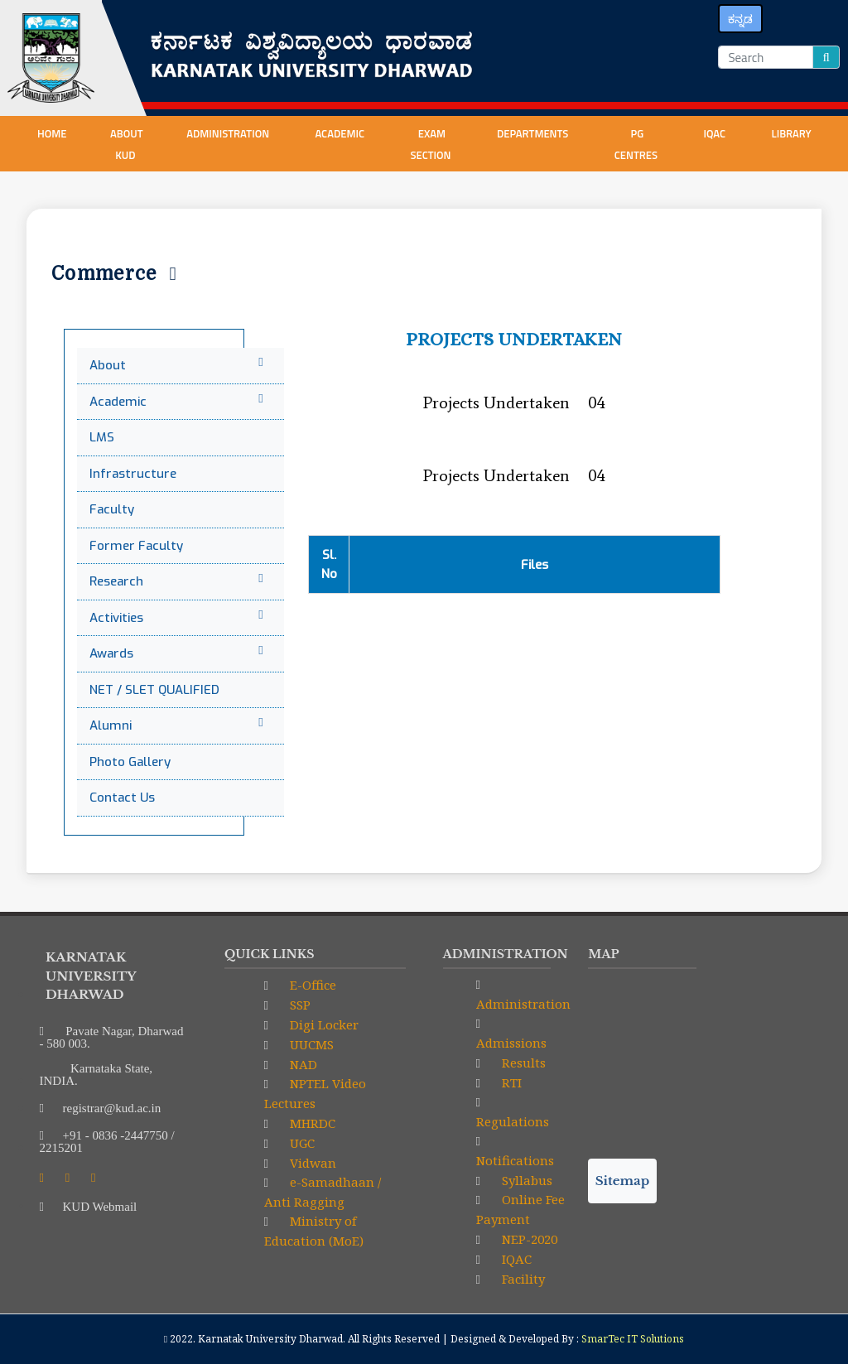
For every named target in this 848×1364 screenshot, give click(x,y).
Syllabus (525, 1180)
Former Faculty (136, 545)
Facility (522, 1278)
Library (792, 133)
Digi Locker (323, 1024)
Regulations (512, 1121)
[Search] (765, 57)
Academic (178, 401)
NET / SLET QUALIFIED (154, 690)
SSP (299, 1004)
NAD (302, 1064)
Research (178, 581)
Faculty (111, 509)
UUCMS (310, 1044)
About (178, 365)
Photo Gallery (130, 762)
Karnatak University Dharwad (270, 1339)
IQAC (715, 133)
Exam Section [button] (431, 144)
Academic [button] (341, 133)
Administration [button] (229, 133)
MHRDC (311, 1123)
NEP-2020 (528, 1239)
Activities (178, 617)
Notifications (515, 1160)
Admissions (511, 1042)
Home (52, 133)
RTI (510, 1082)
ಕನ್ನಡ (740, 18)
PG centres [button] (637, 144)
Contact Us (122, 797)
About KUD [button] (126, 144)
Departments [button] (534, 133)
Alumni (178, 725)
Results (522, 1062)
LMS (101, 437)
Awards (178, 653)
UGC (301, 1143)
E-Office (311, 984)
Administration (523, 1003)
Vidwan (311, 1162)
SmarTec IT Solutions (632, 1339)
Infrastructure (132, 473)
